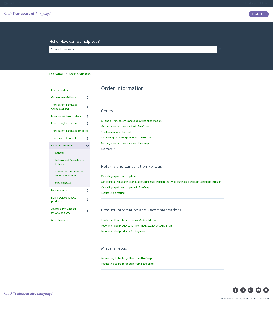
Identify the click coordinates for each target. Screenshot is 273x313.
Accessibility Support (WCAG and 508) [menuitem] (63, 211)
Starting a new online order (117, 132)
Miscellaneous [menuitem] (63, 183)
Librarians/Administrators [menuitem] (66, 116)
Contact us (258, 14)
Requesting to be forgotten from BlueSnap (126, 258)
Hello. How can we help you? (74, 42)
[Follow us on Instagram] (251, 290)
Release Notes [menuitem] (59, 90)
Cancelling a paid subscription (118, 176)
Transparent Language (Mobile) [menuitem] (69, 131)
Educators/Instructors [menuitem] (64, 123)
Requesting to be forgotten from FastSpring (127, 264)
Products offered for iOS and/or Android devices (129, 220)
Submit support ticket (256, 3)
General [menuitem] (59, 153)
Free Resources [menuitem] (60, 190)
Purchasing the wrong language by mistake (126, 138)
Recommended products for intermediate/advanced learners (137, 226)
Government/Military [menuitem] (63, 97)
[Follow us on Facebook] (235, 290)
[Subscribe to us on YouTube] (266, 290)
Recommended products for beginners (123, 231)
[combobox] (133, 49)
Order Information (80, 74)
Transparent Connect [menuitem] (63, 138)
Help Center (56, 74)
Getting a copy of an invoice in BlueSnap (125, 143)
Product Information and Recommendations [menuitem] (69, 173)
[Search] (220, 49)
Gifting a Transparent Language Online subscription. (131, 121)
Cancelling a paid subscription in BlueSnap (125, 187)
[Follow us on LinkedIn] (258, 290)
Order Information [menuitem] (62, 146)
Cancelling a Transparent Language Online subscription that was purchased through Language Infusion (161, 182)
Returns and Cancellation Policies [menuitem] (69, 162)
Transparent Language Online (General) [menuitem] (64, 107)
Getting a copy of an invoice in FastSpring (125, 126)
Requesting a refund (113, 193)
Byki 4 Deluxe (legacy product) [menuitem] (63, 200)
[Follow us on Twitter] (243, 290)
